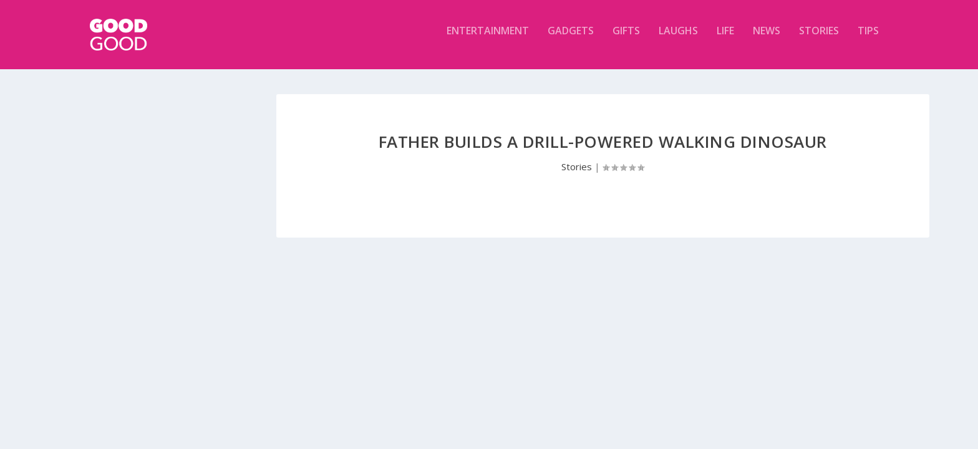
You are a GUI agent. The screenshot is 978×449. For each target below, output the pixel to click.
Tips (868, 40)
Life (725, 40)
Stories (819, 40)
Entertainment (488, 40)
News (766, 40)
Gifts (626, 40)
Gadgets (571, 40)
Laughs (678, 40)
